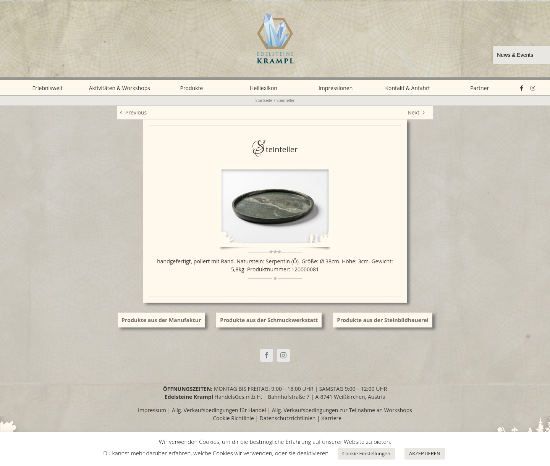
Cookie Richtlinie (233, 418)
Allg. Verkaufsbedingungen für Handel (219, 410)
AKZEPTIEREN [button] (424, 453)
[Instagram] (283, 355)
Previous (136, 112)
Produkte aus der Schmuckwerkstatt (269, 320)
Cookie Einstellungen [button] (366, 453)
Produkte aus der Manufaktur (161, 320)
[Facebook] (266, 355)
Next (413, 112)
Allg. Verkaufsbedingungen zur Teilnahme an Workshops (342, 410)
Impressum (152, 410)
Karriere (331, 418)
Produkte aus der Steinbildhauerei (383, 320)
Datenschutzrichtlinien (288, 418)
